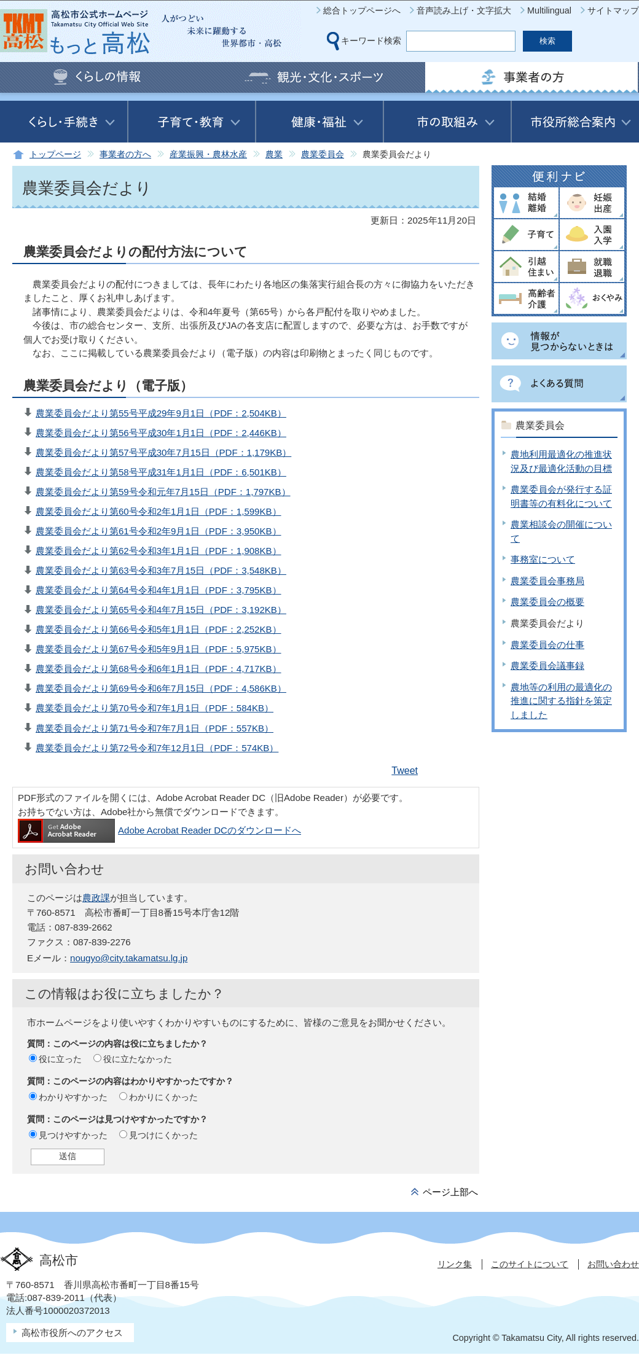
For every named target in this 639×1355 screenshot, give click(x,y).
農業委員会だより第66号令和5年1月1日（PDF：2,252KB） (158, 629)
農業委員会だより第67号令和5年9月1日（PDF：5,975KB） (158, 649)
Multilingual (549, 10)
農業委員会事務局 (547, 581)
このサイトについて (529, 1264)
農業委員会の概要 (547, 601)
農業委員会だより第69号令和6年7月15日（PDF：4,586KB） (161, 688)
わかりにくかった (163, 1097)
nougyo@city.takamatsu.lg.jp (128, 958)
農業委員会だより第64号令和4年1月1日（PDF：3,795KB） (158, 590)
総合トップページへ (362, 10)
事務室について (543, 559)
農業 (274, 154)
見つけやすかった (73, 1135)
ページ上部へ (450, 1192)
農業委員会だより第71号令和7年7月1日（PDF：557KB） (154, 728)
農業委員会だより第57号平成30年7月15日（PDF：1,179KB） (163, 452)
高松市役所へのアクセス (72, 1332)
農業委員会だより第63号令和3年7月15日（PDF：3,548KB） (161, 570)
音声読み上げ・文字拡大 (464, 10)
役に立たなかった (137, 1059)
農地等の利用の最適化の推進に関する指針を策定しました (561, 701)
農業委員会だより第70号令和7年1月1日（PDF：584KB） (154, 708)
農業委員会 (322, 154)
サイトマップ (613, 10)
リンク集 (454, 1264)
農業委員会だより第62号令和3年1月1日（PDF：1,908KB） (158, 550)
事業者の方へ (125, 154)
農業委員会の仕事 (547, 644)
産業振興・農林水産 (208, 154)
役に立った (60, 1059)
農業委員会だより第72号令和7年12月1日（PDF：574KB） (157, 748)
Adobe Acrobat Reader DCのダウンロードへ (159, 830)
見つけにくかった (163, 1135)
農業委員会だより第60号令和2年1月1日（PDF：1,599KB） (158, 511)
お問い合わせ (613, 1264)
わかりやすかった (73, 1097)
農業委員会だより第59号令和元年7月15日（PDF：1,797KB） (163, 491)
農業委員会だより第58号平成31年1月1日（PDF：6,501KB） (161, 472)
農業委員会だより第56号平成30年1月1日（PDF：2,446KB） (161, 433)
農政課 (96, 897)
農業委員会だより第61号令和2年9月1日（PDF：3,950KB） (158, 531)
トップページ (55, 154)
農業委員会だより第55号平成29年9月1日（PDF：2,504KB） (161, 413)
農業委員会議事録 (547, 665)
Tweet (404, 770)
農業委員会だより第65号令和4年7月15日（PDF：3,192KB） (161, 609)
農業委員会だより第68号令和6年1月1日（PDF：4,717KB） (158, 668)
